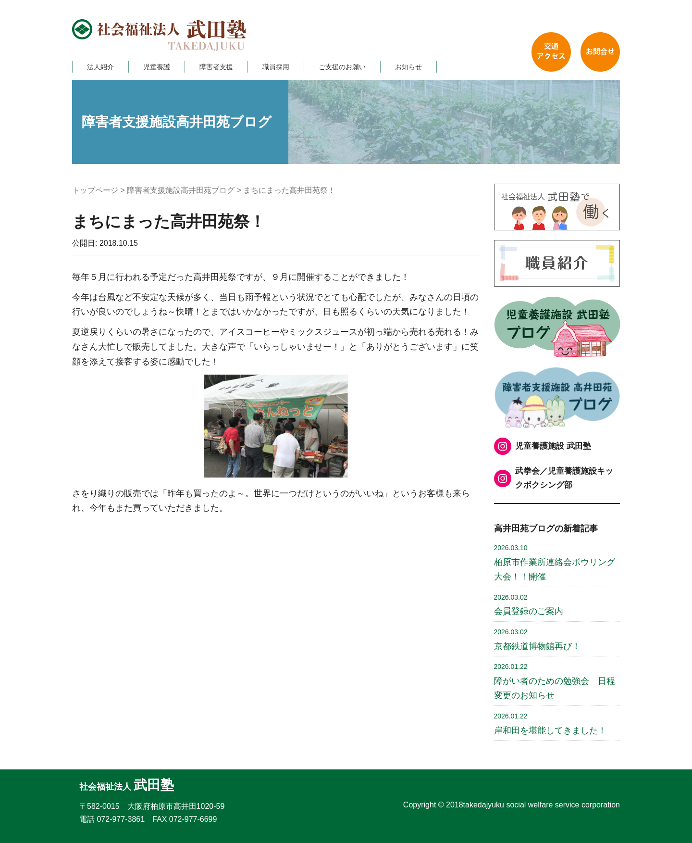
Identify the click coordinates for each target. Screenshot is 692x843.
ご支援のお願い (342, 67)
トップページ (95, 190)
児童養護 (156, 67)
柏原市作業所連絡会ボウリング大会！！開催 (554, 562)
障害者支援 (216, 67)
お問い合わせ (600, 52)
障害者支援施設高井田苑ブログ (181, 190)
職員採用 (275, 67)
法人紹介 (100, 67)
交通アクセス (551, 52)
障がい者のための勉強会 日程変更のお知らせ (554, 681)
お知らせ (408, 67)
